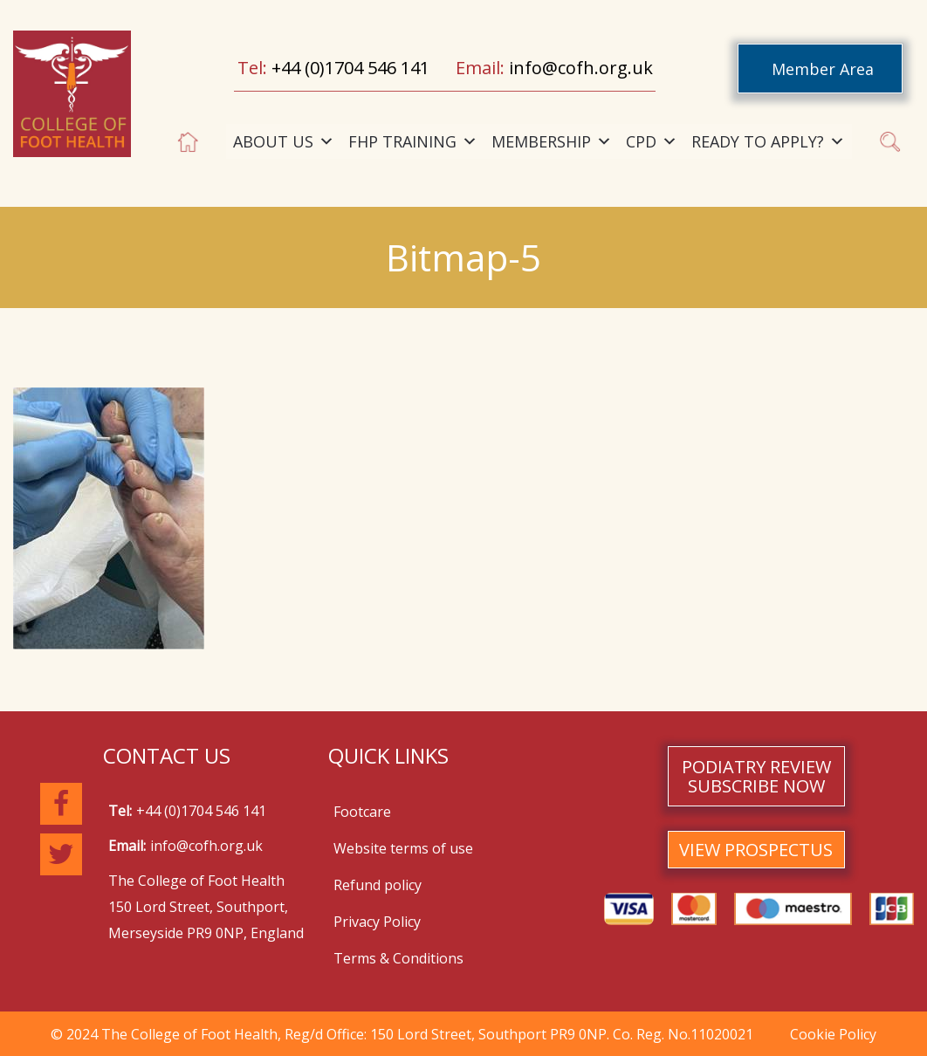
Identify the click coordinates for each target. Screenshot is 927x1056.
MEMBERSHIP (551, 141)
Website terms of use (403, 848)
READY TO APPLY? (768, 141)
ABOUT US (283, 141)
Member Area (823, 68)
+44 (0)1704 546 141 (350, 67)
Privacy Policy (377, 921)
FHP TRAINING (412, 141)
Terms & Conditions (398, 958)
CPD (651, 141)
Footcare (362, 811)
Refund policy (377, 885)
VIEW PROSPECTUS (756, 849)
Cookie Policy (833, 1034)
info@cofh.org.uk (581, 67)
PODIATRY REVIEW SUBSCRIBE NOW (756, 776)
